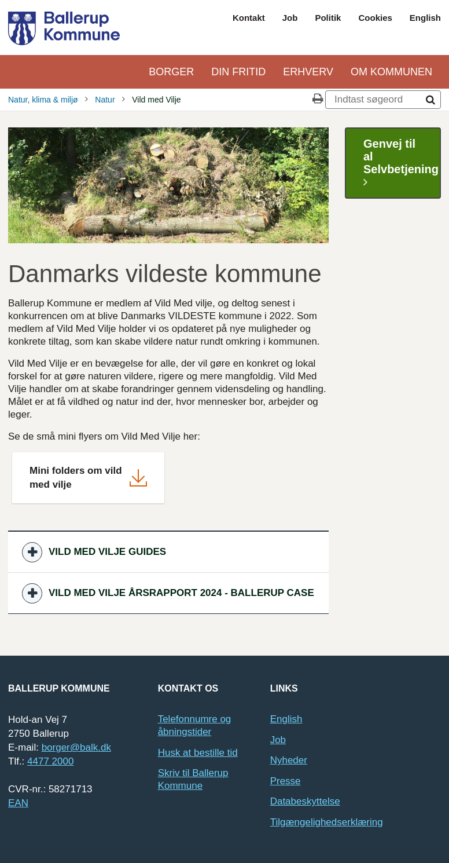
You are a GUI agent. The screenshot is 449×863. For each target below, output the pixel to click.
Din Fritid (238, 72)
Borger (171, 72)
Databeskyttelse (305, 801)
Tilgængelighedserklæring (326, 822)
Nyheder (288, 760)
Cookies (375, 18)
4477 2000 (50, 761)
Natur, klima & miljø (43, 99)
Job (290, 18)
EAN (18, 803)
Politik (328, 18)
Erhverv (308, 72)
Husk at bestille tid (198, 752)
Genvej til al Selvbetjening (401, 163)
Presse (285, 781)
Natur (105, 99)
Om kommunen (391, 72)
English (425, 18)
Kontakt (249, 18)
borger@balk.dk (76, 747)
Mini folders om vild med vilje (76, 477)
